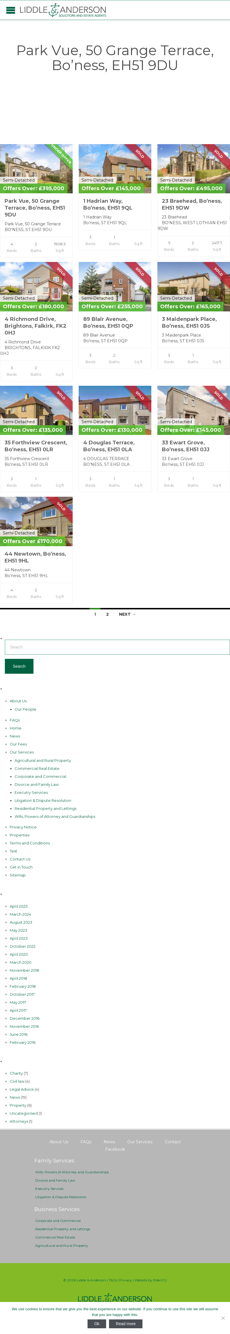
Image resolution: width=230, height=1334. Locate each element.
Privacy (125, 1280)
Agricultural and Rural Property (43, 760)
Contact (173, 1141)
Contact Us (20, 859)
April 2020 (19, 954)
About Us (18, 701)
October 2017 (22, 994)
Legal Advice (22, 1089)
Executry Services (31, 792)
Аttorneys (19, 1121)
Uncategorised (24, 1113)
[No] (223, 1318)
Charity (16, 1073)
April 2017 (18, 1010)
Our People (25, 709)
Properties (19, 835)
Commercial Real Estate (37, 768)
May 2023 (18, 930)
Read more (126, 1323)
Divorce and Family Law (37, 784)
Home (15, 728)
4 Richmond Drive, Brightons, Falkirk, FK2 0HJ (35, 326)
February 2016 (22, 1042)
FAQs (15, 720)
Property (18, 1105)
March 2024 (20, 914)
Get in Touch (21, 867)
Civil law (17, 1081)
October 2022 (22, 946)
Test (13, 851)
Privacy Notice (23, 827)
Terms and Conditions (30, 843)
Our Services (22, 752)
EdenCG (160, 1280)
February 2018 (23, 986)
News (15, 736)
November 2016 (24, 1026)
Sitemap (18, 875)
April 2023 (19, 938)
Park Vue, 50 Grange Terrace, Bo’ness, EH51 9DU (35, 208)
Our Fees (18, 744)
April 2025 (18, 906)
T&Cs (112, 1280)
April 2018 (18, 978)
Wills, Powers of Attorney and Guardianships (55, 816)
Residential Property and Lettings (45, 808)
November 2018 (24, 970)
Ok (97, 1323)
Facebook (115, 1149)
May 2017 (18, 1002)
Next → (127, 614)
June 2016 (18, 1034)
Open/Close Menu (10, 10)
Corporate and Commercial (40, 776)
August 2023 (21, 922)
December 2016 (24, 1018)
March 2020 (20, 962)
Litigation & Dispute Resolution (43, 800)
